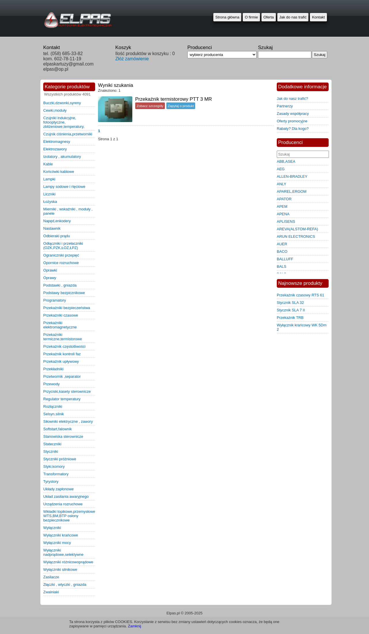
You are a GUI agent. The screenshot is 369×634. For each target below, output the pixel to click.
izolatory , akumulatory (62, 156)
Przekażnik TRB (290, 317)
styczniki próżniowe (59, 459)
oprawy (49, 278)
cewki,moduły (55, 110)
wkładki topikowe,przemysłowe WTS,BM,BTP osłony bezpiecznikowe (69, 515)
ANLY (281, 184)
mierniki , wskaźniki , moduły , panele (68, 211)
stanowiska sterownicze (63, 436)
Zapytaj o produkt (181, 106)
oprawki (50, 270)
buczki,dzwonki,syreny (62, 103)
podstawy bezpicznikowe (64, 293)
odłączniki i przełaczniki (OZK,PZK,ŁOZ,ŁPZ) (63, 245)
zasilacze (51, 577)
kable (48, 164)
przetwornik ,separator (62, 376)
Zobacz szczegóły (150, 106)
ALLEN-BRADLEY (292, 176)
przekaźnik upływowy (61, 361)
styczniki (50, 451)
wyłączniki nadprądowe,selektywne (63, 552)
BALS (281, 266)
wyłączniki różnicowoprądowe (68, 562)
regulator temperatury (61, 399)
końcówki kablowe (58, 171)
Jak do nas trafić (293, 17)
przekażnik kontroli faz (62, 354)
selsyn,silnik (53, 414)
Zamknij (134, 626)
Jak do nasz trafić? (292, 98)
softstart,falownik (57, 429)
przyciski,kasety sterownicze (67, 391)
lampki (49, 179)
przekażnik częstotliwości (64, 346)
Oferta (268, 17)
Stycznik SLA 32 (290, 302)
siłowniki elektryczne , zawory (68, 421)
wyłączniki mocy (57, 543)
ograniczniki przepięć (61, 255)
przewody (51, 384)
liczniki (49, 194)
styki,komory (54, 466)
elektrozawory (55, 149)
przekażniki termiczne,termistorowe (62, 336)
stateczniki (52, 444)
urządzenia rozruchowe (63, 504)
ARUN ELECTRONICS (296, 236)
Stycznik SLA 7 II (291, 310)
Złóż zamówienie (132, 58)
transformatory (56, 474)
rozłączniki (52, 406)
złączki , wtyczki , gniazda (64, 584)
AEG (281, 169)
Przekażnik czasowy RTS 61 (300, 295)
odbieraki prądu (56, 236)
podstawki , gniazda (60, 285)
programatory (54, 300)
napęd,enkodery (57, 221)
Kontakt (318, 17)
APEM (282, 206)
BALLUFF (285, 259)
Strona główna (227, 17)
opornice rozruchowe (61, 263)
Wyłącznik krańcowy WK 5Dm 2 (302, 327)
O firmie (251, 17)
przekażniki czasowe (60, 315)
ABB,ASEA (286, 161)
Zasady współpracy (293, 113)
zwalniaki (51, 592)
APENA (283, 214)
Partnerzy (285, 106)
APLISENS (286, 221)
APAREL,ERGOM (291, 191)
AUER (282, 244)
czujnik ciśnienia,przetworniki (67, 134)
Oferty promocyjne (292, 121)
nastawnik (52, 228)
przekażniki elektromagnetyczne (60, 325)
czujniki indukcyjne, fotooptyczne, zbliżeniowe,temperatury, (63, 122)
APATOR (284, 199)
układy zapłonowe (58, 489)
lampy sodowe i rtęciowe (64, 186)
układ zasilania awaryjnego (66, 496)
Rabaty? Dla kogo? (293, 128)
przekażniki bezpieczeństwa (66, 308)
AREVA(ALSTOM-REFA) (297, 229)
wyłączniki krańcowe (60, 535)
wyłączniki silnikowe (60, 569)
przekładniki (53, 369)
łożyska (50, 201)
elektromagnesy (56, 141)
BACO (282, 251)
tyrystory (51, 481)
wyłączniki (52, 527)
